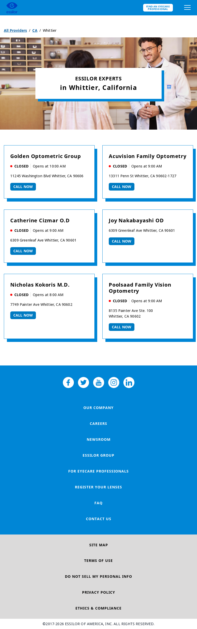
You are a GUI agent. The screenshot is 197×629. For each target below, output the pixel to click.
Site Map (98, 544)
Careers (98, 423)
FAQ (98, 502)
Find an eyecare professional (158, 8)
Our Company (98, 407)
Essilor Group (98, 455)
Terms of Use (98, 560)
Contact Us (98, 518)
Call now (23, 186)
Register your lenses (98, 487)
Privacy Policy (98, 592)
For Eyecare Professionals (98, 471)
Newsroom (99, 439)
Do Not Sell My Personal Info (98, 576)
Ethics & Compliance (98, 608)
